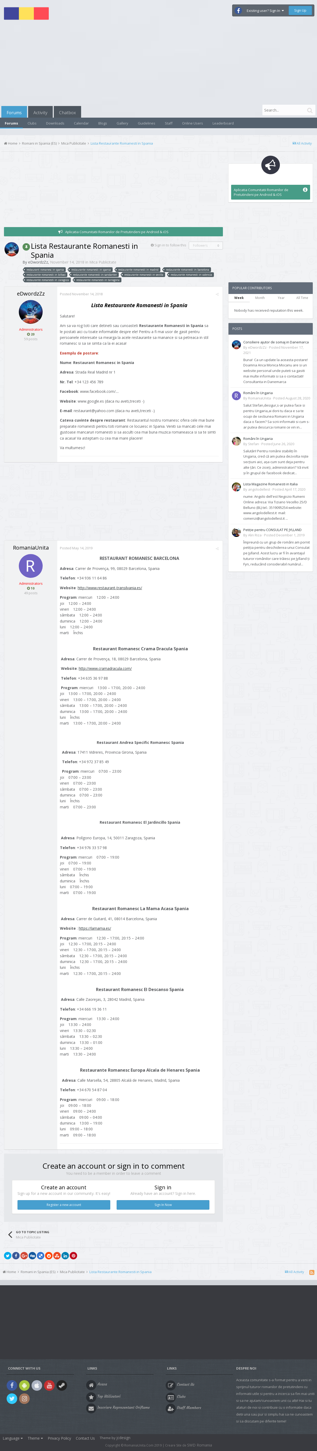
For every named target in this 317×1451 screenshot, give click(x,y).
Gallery (122, 123)
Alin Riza (255, 535)
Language (13, 1438)
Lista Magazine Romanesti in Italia (270, 484)
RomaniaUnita (31, 547)
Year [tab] (281, 298)
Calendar (81, 123)
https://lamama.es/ (95, 928)
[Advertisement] (158, 64)
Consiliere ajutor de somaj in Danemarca (276, 342)
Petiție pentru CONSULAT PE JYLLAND (272, 529)
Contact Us (85, 1438)
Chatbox (67, 113)
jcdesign (123, 1437)
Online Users (192, 123)
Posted (81, 294)
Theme (35, 1438)
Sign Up (300, 10)
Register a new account (64, 1205)
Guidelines (146, 123)
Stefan (253, 443)
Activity (40, 113)
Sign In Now (163, 1205)
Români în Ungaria (258, 392)
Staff (169, 123)
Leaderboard (223, 123)
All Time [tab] (302, 298)
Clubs (32, 123)
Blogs (102, 123)
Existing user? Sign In (265, 10)
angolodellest (259, 489)
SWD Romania (199, 1445)
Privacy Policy (59, 1438)
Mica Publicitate (102, 262)
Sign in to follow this (170, 245)
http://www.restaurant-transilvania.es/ (110, 587)
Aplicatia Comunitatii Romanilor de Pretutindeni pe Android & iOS (117, 231)
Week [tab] (239, 298)
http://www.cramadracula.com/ (105, 668)
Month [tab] (260, 298)
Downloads (55, 123)
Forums (14, 113)
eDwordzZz (38, 262)
